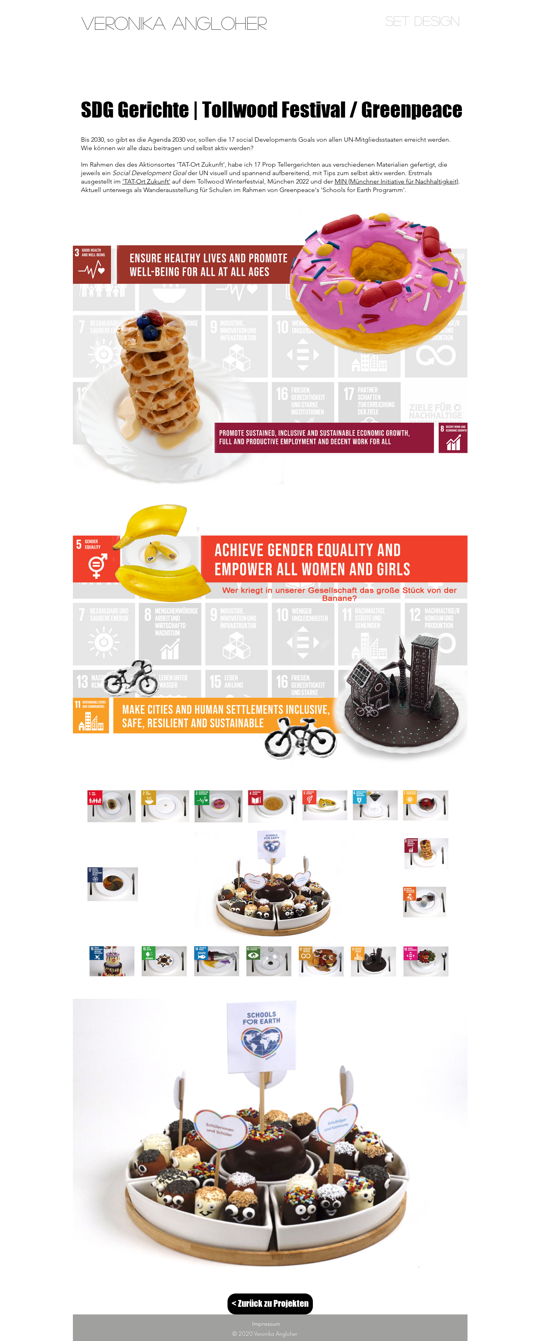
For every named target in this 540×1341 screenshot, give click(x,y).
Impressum (266, 1323)
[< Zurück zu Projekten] (270, 1303)
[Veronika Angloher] (174, 23)
